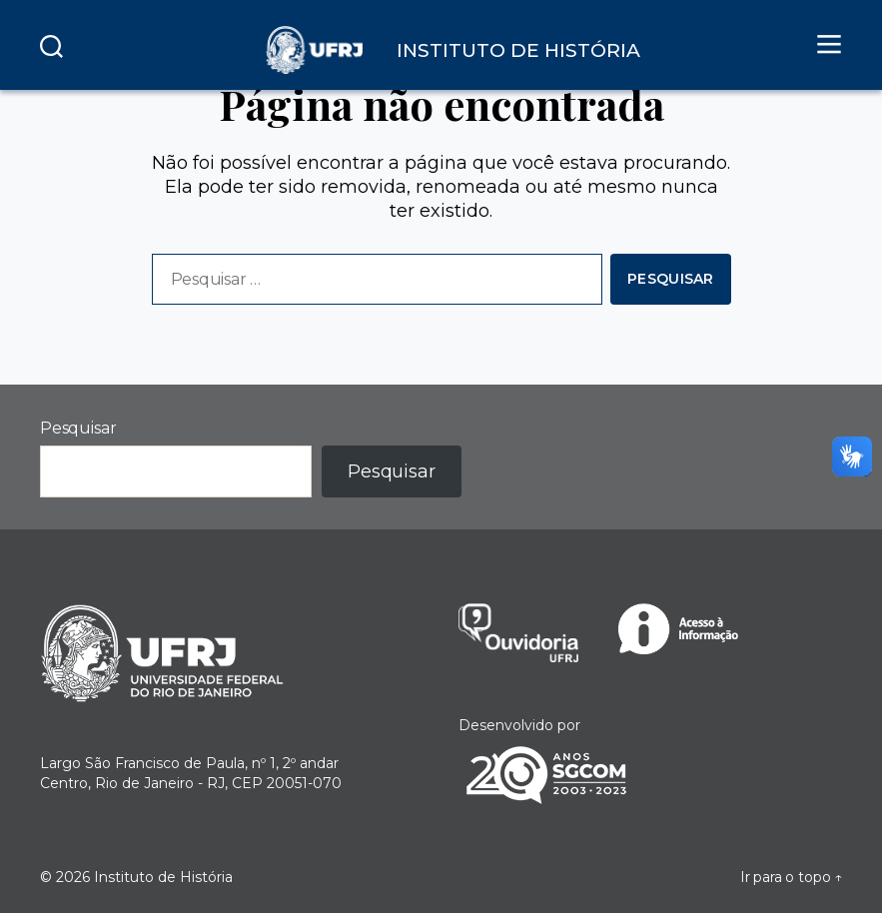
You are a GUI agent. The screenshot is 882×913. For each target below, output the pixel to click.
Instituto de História (163, 877)
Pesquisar (78, 428)
